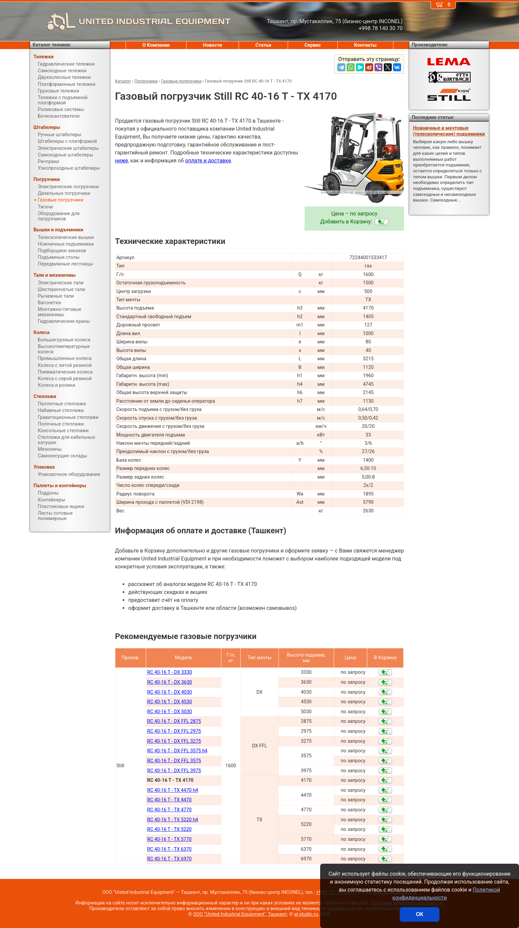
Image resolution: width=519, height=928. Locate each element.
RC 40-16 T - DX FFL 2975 (174, 731)
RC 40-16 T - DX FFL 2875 (174, 721)
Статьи (263, 45)
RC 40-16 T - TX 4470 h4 (172, 790)
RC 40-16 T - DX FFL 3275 (174, 741)
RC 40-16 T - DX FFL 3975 (174, 771)
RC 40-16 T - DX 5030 (169, 712)
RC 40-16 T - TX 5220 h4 (172, 820)
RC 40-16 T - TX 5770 (169, 839)
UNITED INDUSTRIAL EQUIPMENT (130, 21)
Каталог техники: (51, 45)
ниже (121, 160)
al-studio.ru (306, 914)
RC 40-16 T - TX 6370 (169, 849)
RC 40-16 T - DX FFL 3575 (174, 761)
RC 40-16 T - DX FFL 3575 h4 (177, 751)
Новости (212, 45)
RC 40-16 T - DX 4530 (169, 702)
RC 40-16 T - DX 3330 (169, 672)
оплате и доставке (208, 160)
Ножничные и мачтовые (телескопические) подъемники (449, 131)
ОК (419, 914)
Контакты (365, 45)
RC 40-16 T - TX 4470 (169, 800)
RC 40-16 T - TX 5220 (169, 829)
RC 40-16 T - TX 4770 (169, 810)
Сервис (313, 45)
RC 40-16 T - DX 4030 (169, 692)
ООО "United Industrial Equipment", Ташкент (240, 914)
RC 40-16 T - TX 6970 (169, 859)
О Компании (156, 45)
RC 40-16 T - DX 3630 (169, 682)
